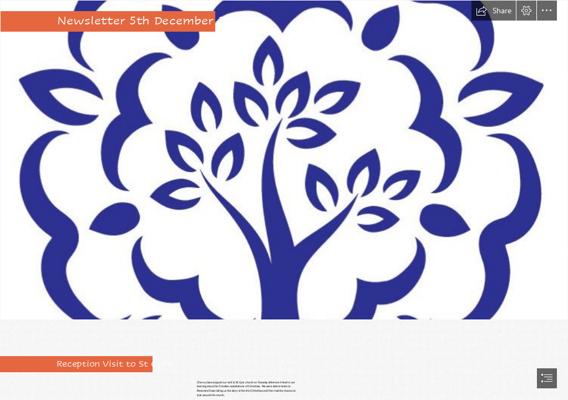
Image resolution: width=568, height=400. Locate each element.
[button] (493, 11)
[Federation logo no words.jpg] (284, 160)
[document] (284, 200)
